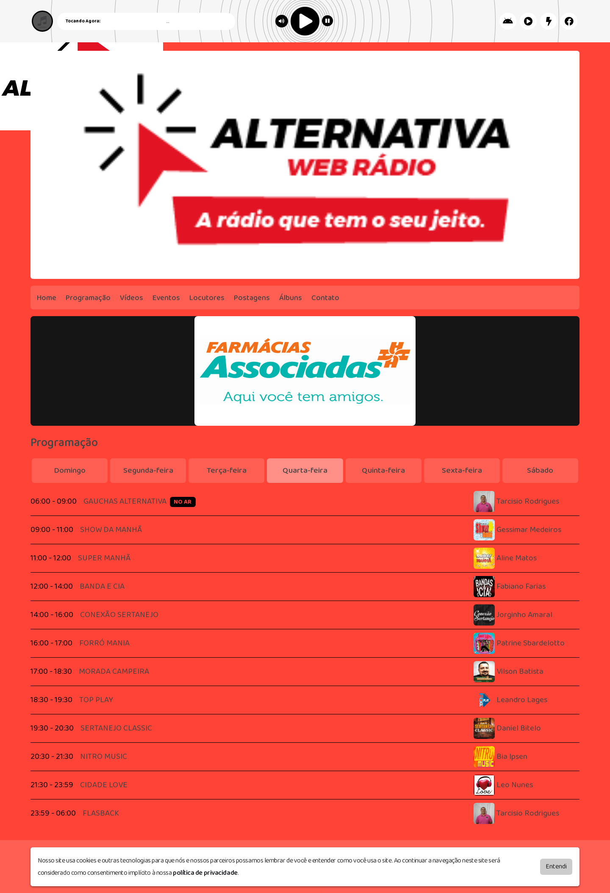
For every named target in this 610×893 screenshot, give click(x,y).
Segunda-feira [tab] (148, 470)
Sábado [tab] (540, 470)
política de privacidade (205, 873)
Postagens (252, 298)
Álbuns (290, 298)
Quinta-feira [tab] (383, 470)
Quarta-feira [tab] (305, 470)
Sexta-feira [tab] (462, 470)
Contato (325, 298)
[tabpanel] (305, 657)
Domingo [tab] (70, 470)
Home (46, 298)
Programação (88, 298)
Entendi (556, 866)
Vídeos (131, 298)
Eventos (166, 298)
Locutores (207, 298)
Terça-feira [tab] (227, 470)
